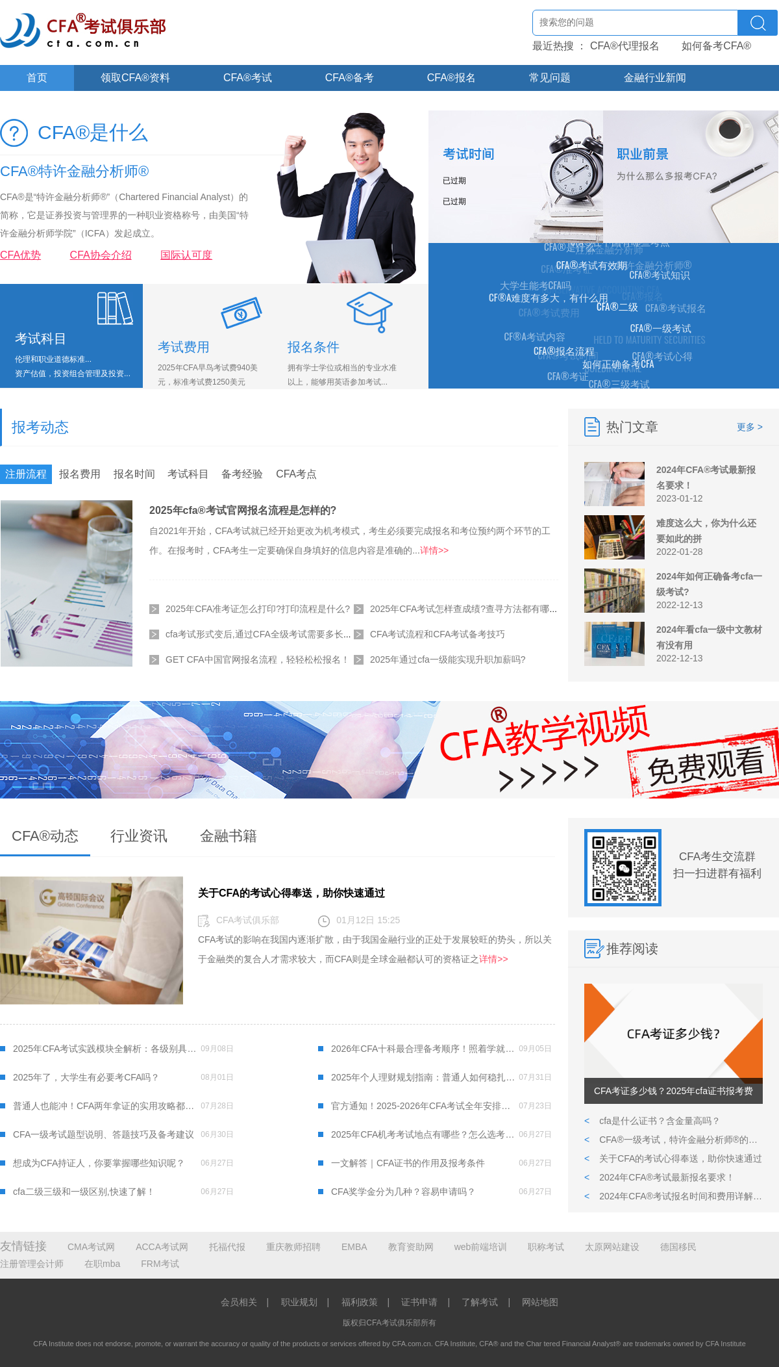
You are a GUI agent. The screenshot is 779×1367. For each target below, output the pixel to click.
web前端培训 (481, 1247)
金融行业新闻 (655, 77)
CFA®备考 (349, 77)
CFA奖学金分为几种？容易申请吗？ (403, 1191)
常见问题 (550, 77)
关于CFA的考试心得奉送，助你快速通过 (673, 1158)
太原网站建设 (612, 1247)
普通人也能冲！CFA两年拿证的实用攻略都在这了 (107, 1106)
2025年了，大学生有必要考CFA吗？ (86, 1077)
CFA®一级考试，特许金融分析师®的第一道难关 (673, 1139)
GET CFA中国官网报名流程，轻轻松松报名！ (258, 659)
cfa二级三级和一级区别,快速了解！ (84, 1191)
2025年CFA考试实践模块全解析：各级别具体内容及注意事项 (107, 1048)
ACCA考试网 (162, 1247)
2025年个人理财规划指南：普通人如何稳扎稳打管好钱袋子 (425, 1077)
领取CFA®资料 (135, 77)
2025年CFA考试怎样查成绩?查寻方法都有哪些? (466, 609)
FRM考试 (160, 1263)
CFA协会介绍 (101, 255)
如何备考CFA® (716, 45)
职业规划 (299, 1302)
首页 (37, 77)
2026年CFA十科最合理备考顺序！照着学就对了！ (425, 1048)
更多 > (750, 427)
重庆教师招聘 (293, 1247)
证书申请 (419, 1302)
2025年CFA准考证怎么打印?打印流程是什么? (258, 609)
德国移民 (678, 1247)
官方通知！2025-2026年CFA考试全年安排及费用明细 (425, 1106)
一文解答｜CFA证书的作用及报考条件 (408, 1163)
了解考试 (480, 1302)
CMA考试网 (91, 1247)
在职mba (102, 1263)
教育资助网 (411, 1247)
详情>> (434, 550)
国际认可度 (186, 255)
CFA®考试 (247, 77)
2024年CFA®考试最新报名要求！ (659, 1177)
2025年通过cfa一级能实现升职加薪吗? (448, 659)
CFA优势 (20, 255)
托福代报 (227, 1247)
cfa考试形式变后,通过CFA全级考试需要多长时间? (266, 634)
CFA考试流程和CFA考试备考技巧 (437, 634)
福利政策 (359, 1302)
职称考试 (546, 1247)
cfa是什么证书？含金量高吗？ (652, 1121)
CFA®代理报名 (625, 45)
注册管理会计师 (32, 1263)
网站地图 (540, 1302)
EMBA (354, 1247)
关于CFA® (51, 103)
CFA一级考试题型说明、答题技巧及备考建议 (103, 1134)
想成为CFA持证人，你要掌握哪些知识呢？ (99, 1163)
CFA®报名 (451, 77)
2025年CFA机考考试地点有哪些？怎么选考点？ (425, 1134)
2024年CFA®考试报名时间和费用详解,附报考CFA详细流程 (673, 1196)
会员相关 (239, 1302)
